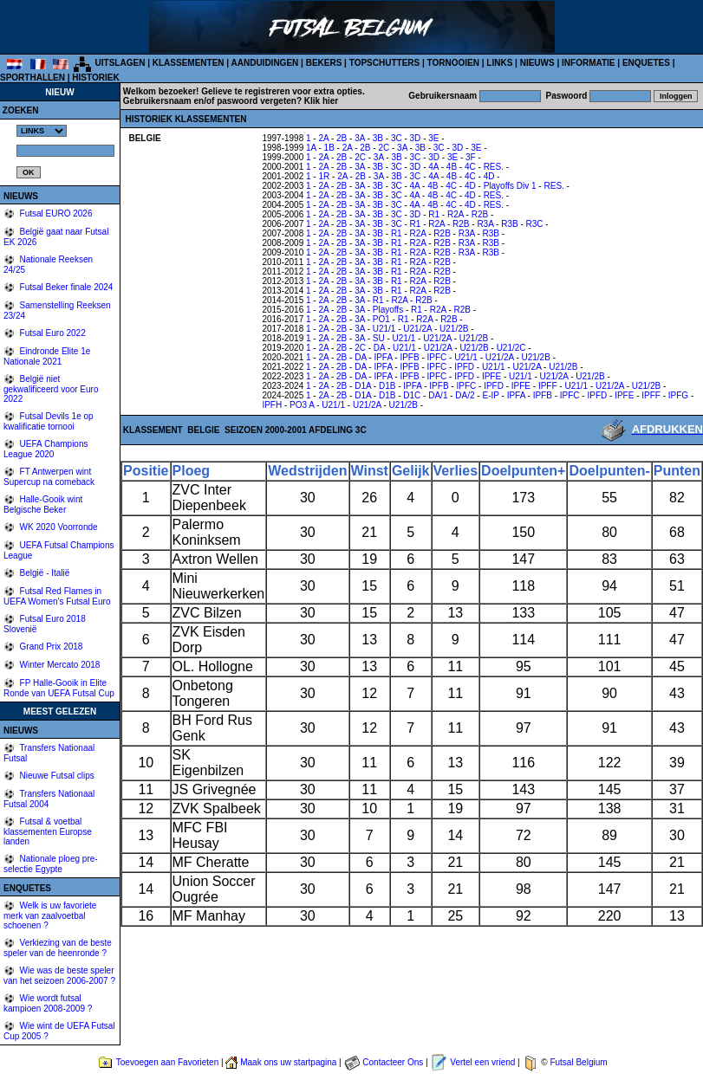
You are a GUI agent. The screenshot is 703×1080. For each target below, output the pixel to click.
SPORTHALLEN (32, 77)
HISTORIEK (95, 77)
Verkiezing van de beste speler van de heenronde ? (57, 948)
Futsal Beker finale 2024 (65, 287)
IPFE (491, 376)
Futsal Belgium (578, 1062)
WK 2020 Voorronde (57, 527)
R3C (535, 224)
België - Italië (43, 573)
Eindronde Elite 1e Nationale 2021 (46, 356)
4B (451, 166)
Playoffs (388, 309)
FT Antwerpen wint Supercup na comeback (48, 477)
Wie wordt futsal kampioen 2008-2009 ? (47, 1003)
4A (433, 166)
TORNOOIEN (453, 63)
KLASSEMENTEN (189, 63)
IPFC (437, 357)
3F (470, 157)
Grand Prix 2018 (50, 646)
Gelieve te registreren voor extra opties (281, 91)
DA (379, 347)
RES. (494, 166)
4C (470, 166)
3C (396, 138)
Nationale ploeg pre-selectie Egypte (50, 864)
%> (41, 131)
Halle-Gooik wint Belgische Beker (42, 504)
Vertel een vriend (482, 1062)
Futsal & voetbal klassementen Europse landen (47, 831)
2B (341, 138)
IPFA (383, 357)
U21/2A (417, 328)
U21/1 (384, 328)
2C (383, 147)
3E (433, 138)
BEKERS (324, 63)
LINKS (499, 63)
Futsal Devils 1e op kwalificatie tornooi (48, 421)
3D (415, 138)
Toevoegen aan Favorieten (167, 1062)
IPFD (464, 367)
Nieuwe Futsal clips (55, 775)
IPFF (547, 386)
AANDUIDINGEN (265, 63)
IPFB (409, 357)
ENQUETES (646, 63)
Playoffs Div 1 (510, 186)
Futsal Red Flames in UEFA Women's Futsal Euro (56, 596)
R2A (455, 214)
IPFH (272, 405)
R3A (485, 224)
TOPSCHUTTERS (384, 63)
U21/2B (453, 328)
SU (379, 338)
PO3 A (302, 405)
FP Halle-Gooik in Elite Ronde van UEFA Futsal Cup (58, 688)
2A (323, 138)
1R (323, 176)
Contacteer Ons (392, 1062)
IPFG (678, 395)
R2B (480, 214)
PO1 (381, 319)
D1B (387, 386)
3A (360, 138)
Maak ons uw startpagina (288, 1062)
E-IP (490, 395)
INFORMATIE (588, 63)
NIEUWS (537, 63)
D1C (411, 395)
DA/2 (464, 395)
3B (378, 138)
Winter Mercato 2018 (59, 664)
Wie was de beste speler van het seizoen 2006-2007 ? (59, 976)
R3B (509, 224)
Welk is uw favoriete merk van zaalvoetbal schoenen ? (49, 915)
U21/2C (511, 347)
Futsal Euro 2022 (51, 333)
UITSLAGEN (120, 63)
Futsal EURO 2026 (55, 213)
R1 (433, 214)
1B (329, 147)
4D (489, 176)
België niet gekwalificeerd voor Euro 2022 (51, 389)
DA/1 (437, 395)
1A (311, 147)
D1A (363, 386)
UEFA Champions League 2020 (45, 449)
